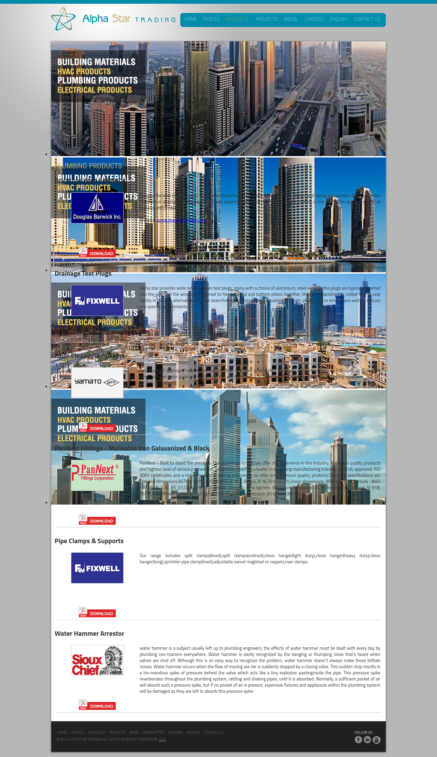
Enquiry (338, 19)
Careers (314, 19)
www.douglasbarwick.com (181, 220)
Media (290, 19)
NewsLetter (153, 732)
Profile (211, 19)
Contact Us (367, 19)
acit (162, 739)
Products (237, 19)
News (134, 732)
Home (190, 19)
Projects (267, 19)
